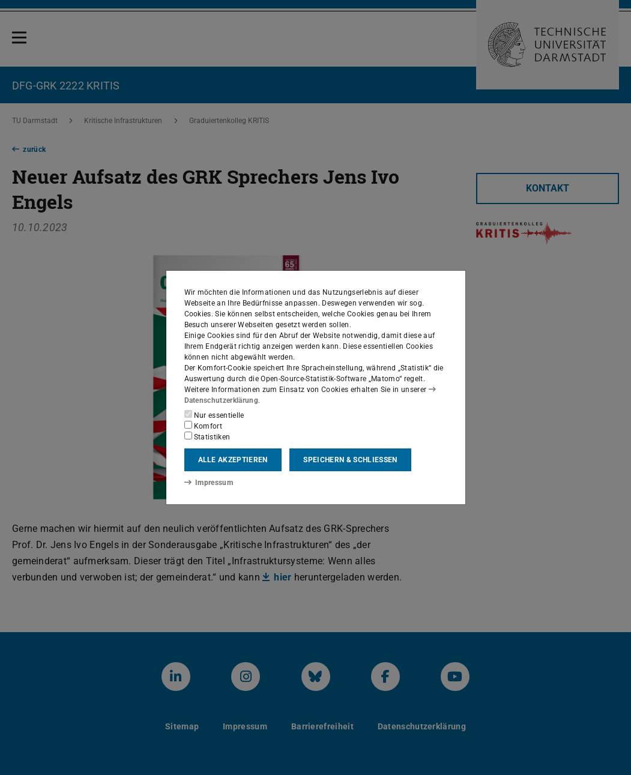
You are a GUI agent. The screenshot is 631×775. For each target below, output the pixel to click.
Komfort (203, 425)
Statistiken (207, 436)
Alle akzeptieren (233, 460)
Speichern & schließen (350, 460)
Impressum (208, 482)
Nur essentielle (214, 415)
